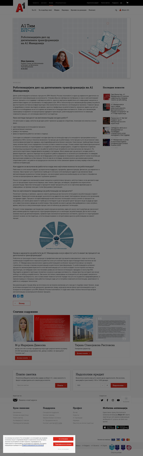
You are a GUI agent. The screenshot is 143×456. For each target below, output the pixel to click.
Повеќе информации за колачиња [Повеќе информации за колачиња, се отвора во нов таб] (32, 445)
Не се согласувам (63, 449)
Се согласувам (63, 439)
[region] (39, 444)
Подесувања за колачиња (63, 444)
